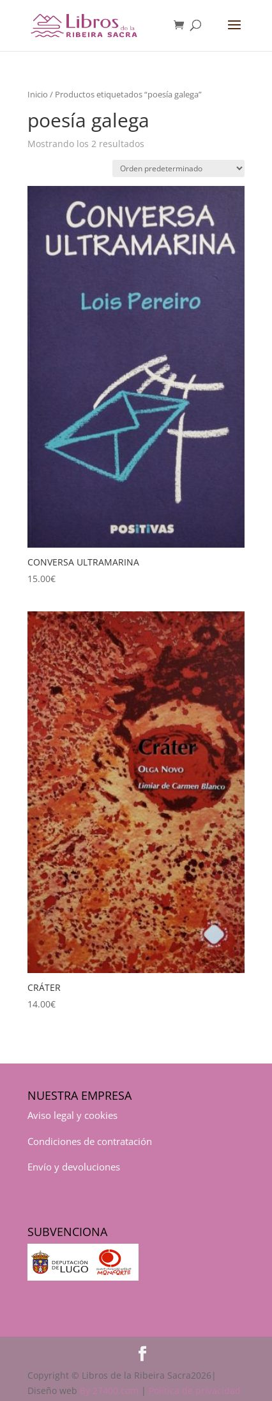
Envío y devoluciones (73, 1166)
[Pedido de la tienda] (178, 168)
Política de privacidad (195, 1390)
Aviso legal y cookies (72, 1115)
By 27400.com (109, 1390)
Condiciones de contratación (89, 1141)
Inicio (37, 94)
